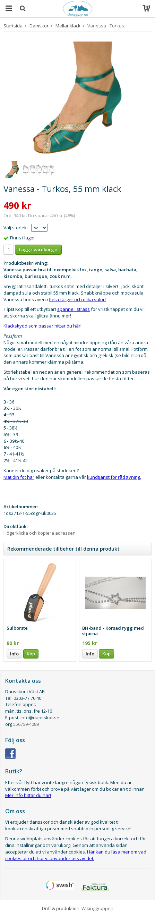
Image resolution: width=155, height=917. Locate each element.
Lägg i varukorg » (38, 249)
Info (14, 654)
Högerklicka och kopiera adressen (39, 533)
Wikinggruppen (97, 908)
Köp (31, 654)
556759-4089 (26, 724)
